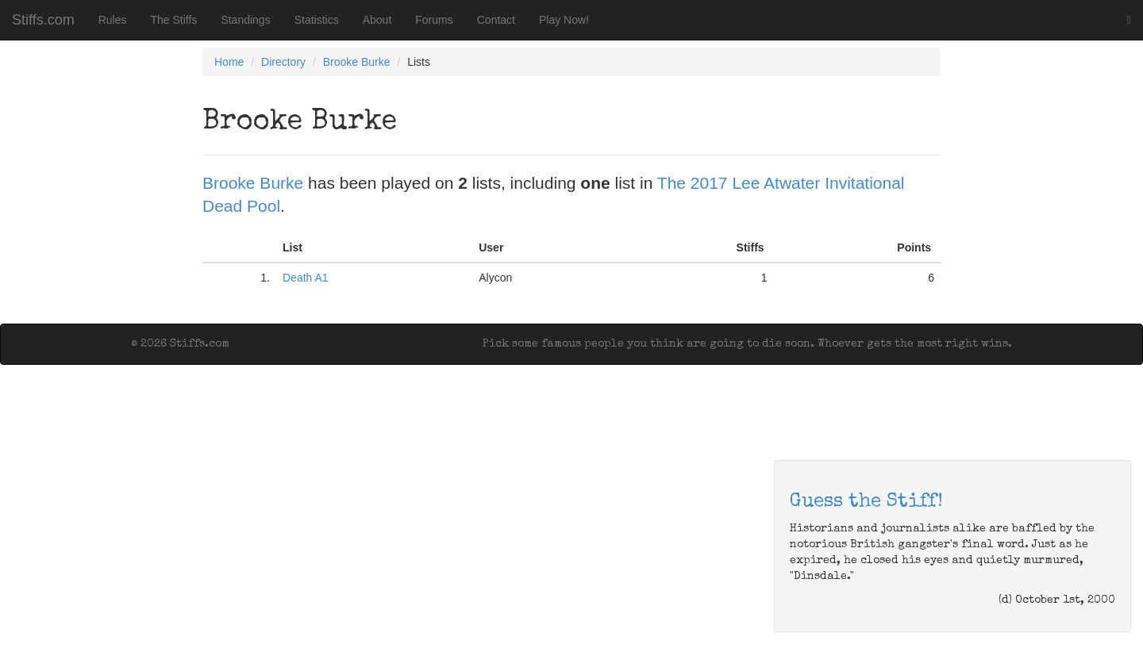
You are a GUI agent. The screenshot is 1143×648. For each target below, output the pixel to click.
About (377, 19)
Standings (245, 19)
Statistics (316, 19)
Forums (433, 19)
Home (229, 62)
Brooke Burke (357, 62)
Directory (283, 62)
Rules (112, 19)
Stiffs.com (43, 20)
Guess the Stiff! (866, 502)
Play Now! (564, 19)
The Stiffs (174, 19)
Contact (496, 19)
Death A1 (306, 277)
